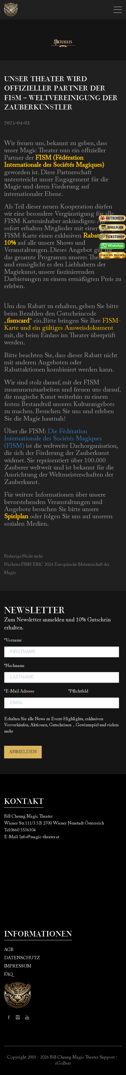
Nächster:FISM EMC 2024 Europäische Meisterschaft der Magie (57, 568)
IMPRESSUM (17, 966)
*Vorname (13, 640)
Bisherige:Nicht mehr (23, 556)
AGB (8, 950)
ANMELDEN (23, 752)
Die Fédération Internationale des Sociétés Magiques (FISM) (53, 438)
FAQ (8, 974)
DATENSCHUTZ (22, 958)
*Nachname (14, 666)
